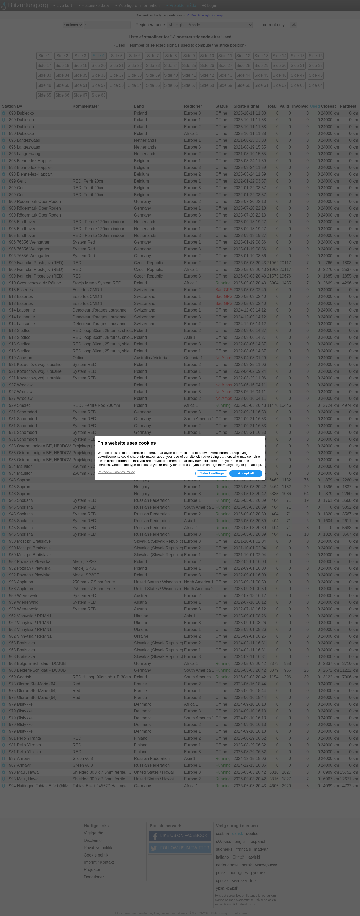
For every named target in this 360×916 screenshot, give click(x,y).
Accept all (246, 473)
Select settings (212, 473)
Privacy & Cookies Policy (116, 472)
